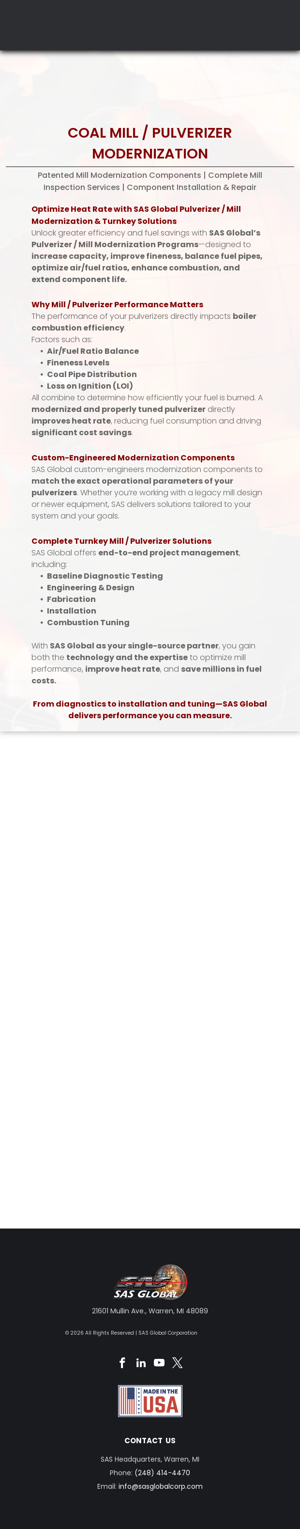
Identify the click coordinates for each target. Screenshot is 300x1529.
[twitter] (178, 1364)
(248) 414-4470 (162, 1473)
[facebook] (123, 1364)
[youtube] (159, 1364)
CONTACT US (150, 1440)
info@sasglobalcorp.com (161, 1486)
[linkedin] (141, 1364)
